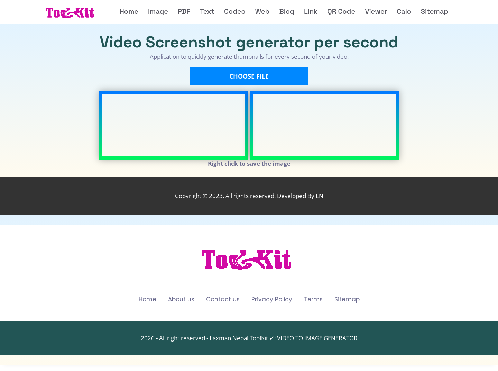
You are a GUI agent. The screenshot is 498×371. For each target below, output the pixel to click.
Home (147, 300)
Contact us (223, 300)
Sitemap (347, 300)
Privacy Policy (271, 300)
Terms (313, 300)
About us (181, 300)
